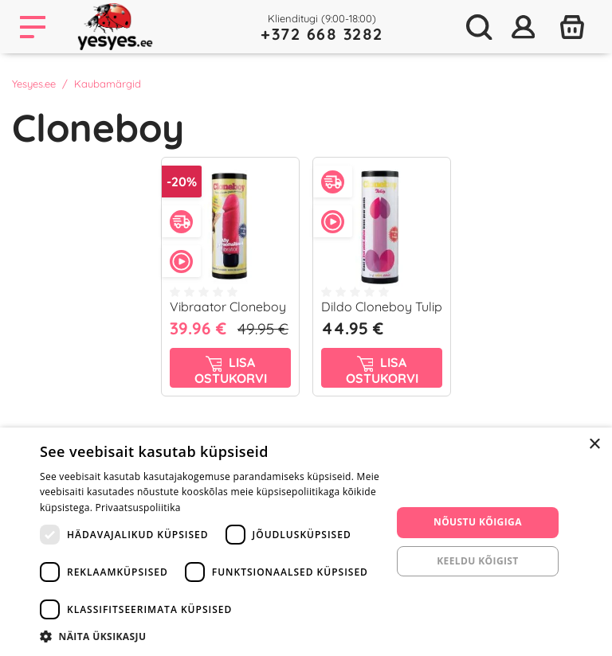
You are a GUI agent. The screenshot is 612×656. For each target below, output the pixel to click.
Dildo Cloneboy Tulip (381, 306)
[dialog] (306, 542)
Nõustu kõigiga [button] (478, 522)
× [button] (594, 445)
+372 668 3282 (322, 34)
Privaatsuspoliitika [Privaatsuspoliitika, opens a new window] (138, 507)
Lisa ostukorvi (230, 370)
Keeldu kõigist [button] (478, 561)
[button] (210, 636)
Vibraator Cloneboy (228, 306)
